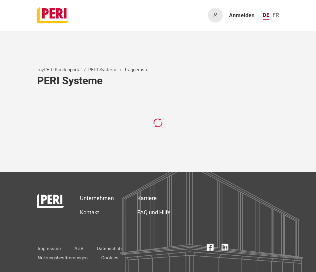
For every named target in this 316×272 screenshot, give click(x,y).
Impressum (49, 248)
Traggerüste (136, 69)
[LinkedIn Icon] (225, 248)
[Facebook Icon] (210, 248)
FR (275, 15)
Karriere (147, 198)
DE (266, 15)
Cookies (109, 258)
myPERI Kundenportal (59, 69)
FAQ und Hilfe (154, 212)
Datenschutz (110, 248)
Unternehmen (97, 198)
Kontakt (89, 212)
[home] (53, 15)
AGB (78, 248)
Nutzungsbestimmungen (63, 258)
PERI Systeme (102, 69)
